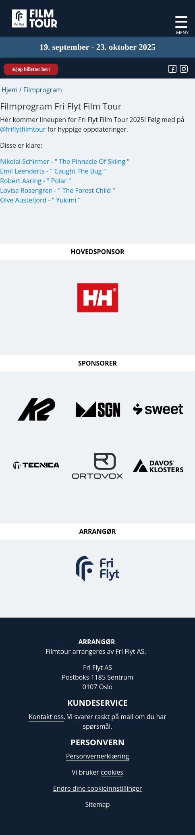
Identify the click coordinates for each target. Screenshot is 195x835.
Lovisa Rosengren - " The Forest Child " (57, 190)
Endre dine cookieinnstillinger (97, 788)
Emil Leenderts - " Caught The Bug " (53, 171)
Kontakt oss (46, 716)
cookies (112, 772)
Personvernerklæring (97, 756)
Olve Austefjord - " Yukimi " (40, 200)
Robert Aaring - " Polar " (35, 180)
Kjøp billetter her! (31, 69)
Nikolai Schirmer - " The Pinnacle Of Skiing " (64, 161)
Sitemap (97, 804)
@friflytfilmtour (23, 129)
